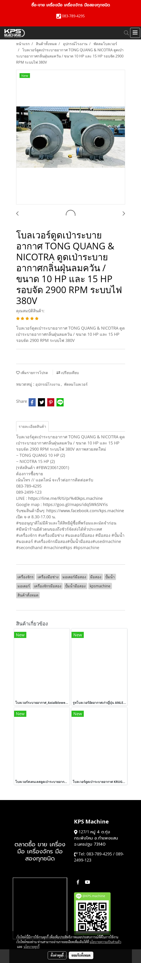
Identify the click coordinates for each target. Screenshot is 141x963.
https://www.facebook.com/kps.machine (85, 510)
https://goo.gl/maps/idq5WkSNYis (75, 504)
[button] (124, 32)
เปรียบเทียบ (68, 372)
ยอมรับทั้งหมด (81, 955)
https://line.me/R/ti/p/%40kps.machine (65, 498)
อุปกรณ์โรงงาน (48, 384)
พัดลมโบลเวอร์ (76, 384)
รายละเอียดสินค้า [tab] (32, 426)
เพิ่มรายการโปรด (32, 372)
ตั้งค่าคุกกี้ (57, 955)
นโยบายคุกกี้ (32, 947)
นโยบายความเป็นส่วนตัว (105, 942)
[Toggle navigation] (135, 33)
